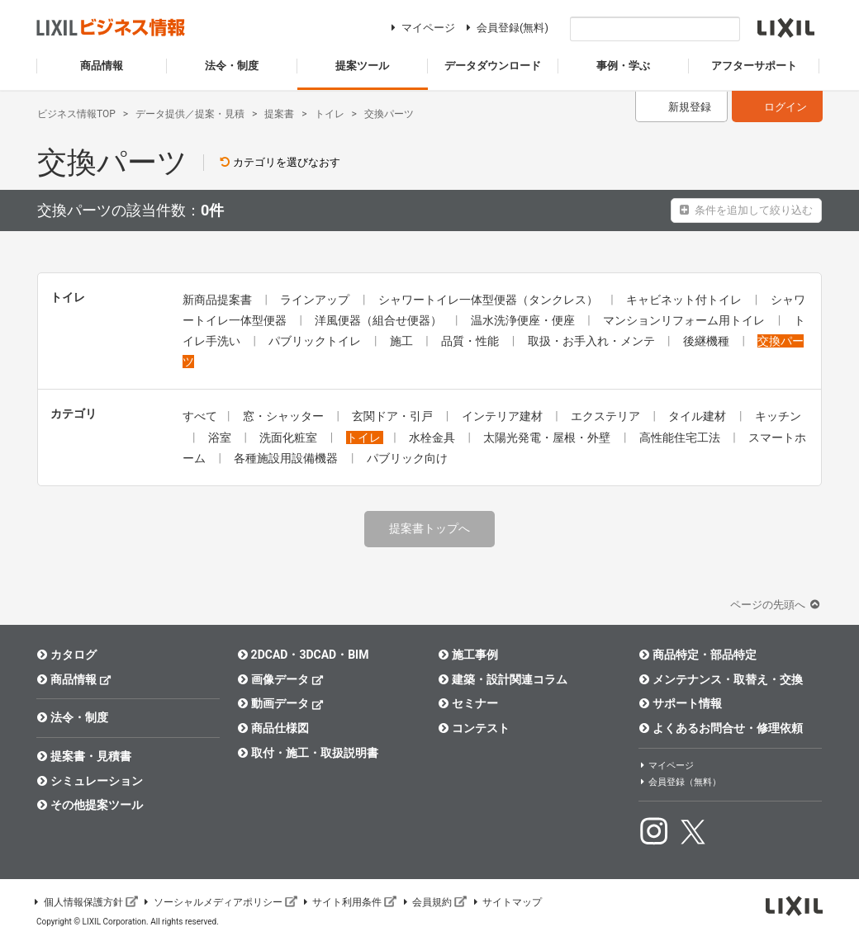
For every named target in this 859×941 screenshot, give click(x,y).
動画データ (280, 703)
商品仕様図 (273, 728)
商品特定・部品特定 (697, 654)
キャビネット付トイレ (685, 299)
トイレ (364, 437)
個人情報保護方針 (85, 902)
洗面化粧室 (289, 437)
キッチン (778, 416)
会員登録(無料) (505, 27)
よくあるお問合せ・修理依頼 (720, 728)
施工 (402, 341)
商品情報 (74, 679)
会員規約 (434, 902)
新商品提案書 (218, 299)
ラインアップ (316, 299)
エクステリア (607, 416)
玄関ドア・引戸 (393, 416)
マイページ (421, 27)
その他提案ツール (89, 804)
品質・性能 (471, 341)
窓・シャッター (284, 416)
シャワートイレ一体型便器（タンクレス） (489, 299)
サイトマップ (506, 902)
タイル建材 (698, 416)
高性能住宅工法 (681, 437)
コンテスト (474, 728)
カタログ (66, 654)
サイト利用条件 (349, 902)
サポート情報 (680, 703)
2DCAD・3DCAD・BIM (302, 654)
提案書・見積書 (83, 756)
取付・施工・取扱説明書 (307, 752)
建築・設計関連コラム (502, 679)
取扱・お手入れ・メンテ (592, 341)
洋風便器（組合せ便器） (379, 320)
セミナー (468, 703)
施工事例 (468, 654)
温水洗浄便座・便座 (524, 320)
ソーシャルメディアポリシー (219, 902)
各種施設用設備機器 (287, 458)
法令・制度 (72, 717)
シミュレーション (89, 780)
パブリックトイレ (315, 341)
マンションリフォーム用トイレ (685, 320)
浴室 (221, 437)
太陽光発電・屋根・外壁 (548, 437)
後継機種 (707, 341)
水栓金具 (433, 437)
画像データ (280, 679)
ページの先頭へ (776, 604)
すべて (200, 416)
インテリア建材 (503, 416)
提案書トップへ (429, 528)
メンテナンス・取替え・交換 (720, 679)
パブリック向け (407, 458)
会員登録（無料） (679, 782)
